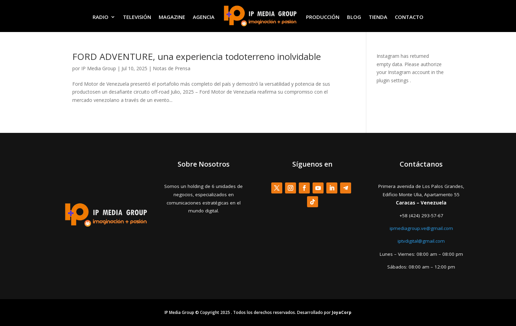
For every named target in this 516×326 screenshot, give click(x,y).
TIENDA (378, 16)
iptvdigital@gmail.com (421, 241)
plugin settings (393, 80)
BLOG (354, 16)
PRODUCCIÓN (322, 16)
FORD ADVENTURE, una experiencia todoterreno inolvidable (196, 56)
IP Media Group (98, 68)
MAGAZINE (172, 16)
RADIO (100, 16)
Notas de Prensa (171, 68)
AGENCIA (203, 16)
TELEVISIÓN (137, 16)
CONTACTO (409, 16)
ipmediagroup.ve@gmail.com (421, 228)
